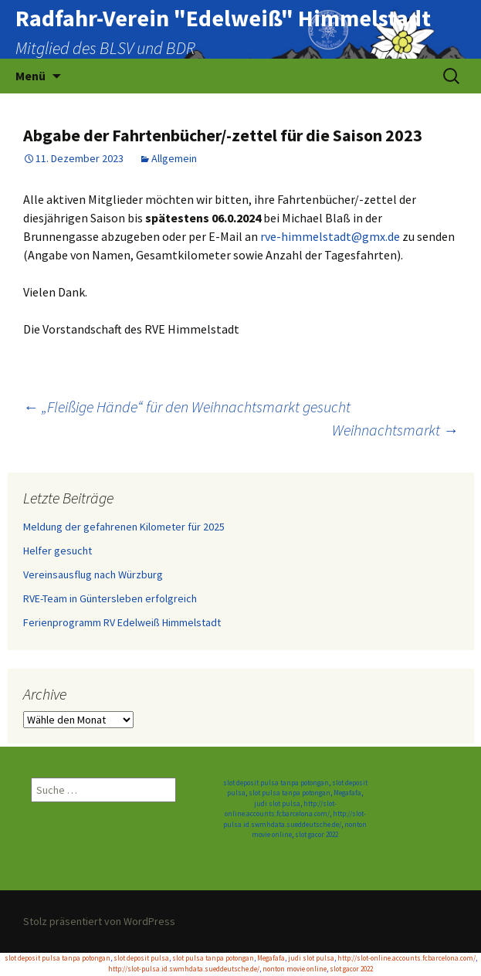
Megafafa (347, 792)
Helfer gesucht (57, 550)
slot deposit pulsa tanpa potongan (276, 782)
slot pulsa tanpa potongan (289, 792)
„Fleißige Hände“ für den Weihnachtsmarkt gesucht (187, 406)
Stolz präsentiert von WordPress (99, 921)
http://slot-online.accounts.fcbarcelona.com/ (406, 958)
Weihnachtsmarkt (395, 429)
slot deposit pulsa (141, 958)
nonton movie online (295, 968)
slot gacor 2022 (316, 834)
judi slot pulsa (277, 803)
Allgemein (174, 158)
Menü (30, 75)
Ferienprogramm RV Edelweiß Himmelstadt (122, 622)
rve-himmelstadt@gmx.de (330, 236)
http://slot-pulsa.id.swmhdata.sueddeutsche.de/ (183, 968)
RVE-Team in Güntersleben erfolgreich (110, 598)
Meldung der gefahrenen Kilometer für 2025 (124, 527)
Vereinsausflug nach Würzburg (93, 574)
